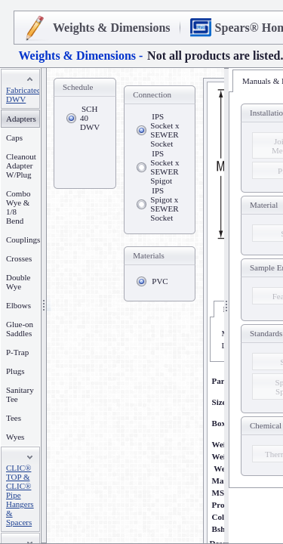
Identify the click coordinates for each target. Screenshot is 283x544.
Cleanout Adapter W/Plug (21, 165)
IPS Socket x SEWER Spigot (164, 167)
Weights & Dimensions (112, 27)
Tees (13, 417)
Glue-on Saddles (19, 329)
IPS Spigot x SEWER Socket (164, 204)
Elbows (18, 305)
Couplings (23, 239)
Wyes (15, 436)
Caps (14, 137)
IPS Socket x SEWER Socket (164, 130)
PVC (160, 281)
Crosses (19, 258)
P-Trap (17, 352)
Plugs (15, 371)
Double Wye (18, 282)
